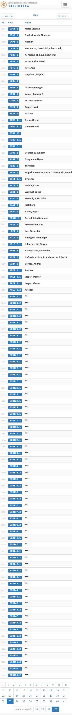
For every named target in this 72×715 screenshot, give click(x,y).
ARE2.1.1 (15, 267)
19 (51, 683)
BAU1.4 (14, 248)
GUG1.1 (14, 74)
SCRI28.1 (15, 384)
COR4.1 (14, 261)
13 (10, 683)
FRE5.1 (14, 222)
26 (30, 689)
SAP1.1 (14, 41)
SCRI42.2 (15, 565)
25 (23, 689)
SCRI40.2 (15, 539)
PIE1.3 (14, 106)
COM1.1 (14, 100)
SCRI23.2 (15, 326)
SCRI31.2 (15, 429)
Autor (28, 22)
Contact (49, 713)
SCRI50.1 (15, 649)
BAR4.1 (14, 209)
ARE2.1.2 (15, 287)
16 (30, 683)
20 (57, 683)
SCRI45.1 (15, 591)
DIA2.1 (14, 35)
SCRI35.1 (15, 474)
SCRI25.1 (15, 345)
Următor (63, 16)
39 (51, 694)
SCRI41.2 (15, 552)
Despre (58, 713)
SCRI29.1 (15, 397)
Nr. (3, 22)
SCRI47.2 (15, 616)
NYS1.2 (14, 158)
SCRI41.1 (15, 545)
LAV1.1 (14, 48)
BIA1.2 (14, 203)
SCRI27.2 (15, 377)
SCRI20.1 (15, 293)
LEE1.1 (14, 229)
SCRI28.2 (15, 390)
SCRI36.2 (15, 494)
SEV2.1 (14, 171)
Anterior (8, 16)
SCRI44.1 (15, 578)
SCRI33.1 (15, 448)
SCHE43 (14, 80)
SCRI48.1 (15, 623)
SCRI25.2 (15, 351)
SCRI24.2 (15, 339)
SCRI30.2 (15, 416)
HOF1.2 (14, 254)
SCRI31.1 (15, 423)
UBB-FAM (56, 710)
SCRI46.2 (15, 604)
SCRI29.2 (15, 403)
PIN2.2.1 (15, 138)
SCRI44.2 (15, 584)
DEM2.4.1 (15, 119)
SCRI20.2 (15, 300)
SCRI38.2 (15, 520)
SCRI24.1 (15, 332)
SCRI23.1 (15, 319)
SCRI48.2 (15, 629)
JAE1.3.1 (15, 274)
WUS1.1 (14, 190)
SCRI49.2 (15, 642)
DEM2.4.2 (15, 125)
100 (55, 702)
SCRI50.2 (15, 655)
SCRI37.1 (15, 500)
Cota (10, 22)
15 (23, 683)
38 (44, 694)
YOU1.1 (14, 93)
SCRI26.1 (15, 358)
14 (17, 683)
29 (51, 689)
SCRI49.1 (15, 636)
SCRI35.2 (15, 481)
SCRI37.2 (15, 507)
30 (57, 689)
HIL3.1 (14, 235)
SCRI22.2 (15, 313)
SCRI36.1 (15, 487)
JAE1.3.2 (15, 280)
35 (23, 694)
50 (48, 702)
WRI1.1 (14, 184)
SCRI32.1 (15, 435)
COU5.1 (14, 151)
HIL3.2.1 (15, 242)
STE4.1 (14, 196)
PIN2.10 (14, 132)
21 (64, 683)
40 (57, 694)
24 (17, 689)
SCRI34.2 (15, 468)
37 (37, 694)
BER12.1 (14, 216)
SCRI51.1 (15, 662)
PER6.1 (14, 54)
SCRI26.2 (15, 364)
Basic (66, 713)
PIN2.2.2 (15, 145)
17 (37, 683)
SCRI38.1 (15, 513)
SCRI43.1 (15, 571)
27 (37, 689)
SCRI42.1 (15, 558)
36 (30, 694)
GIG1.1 (14, 28)
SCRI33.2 (15, 455)
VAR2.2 (14, 61)
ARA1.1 (14, 112)
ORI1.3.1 (15, 177)
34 (17, 694)
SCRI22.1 (15, 306)
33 (10, 694)
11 (66, 678)
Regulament (38, 713)
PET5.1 (14, 67)
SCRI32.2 (15, 442)
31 (64, 689)
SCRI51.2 (15, 668)
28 (44, 689)
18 (44, 683)
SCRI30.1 (15, 410)
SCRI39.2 (15, 526)
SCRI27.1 (15, 371)
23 (10, 689)
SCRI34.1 (15, 461)
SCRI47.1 (15, 610)
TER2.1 (14, 164)
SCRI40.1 (15, 532)
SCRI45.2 (15, 597)
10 (59, 678)
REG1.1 (14, 87)
